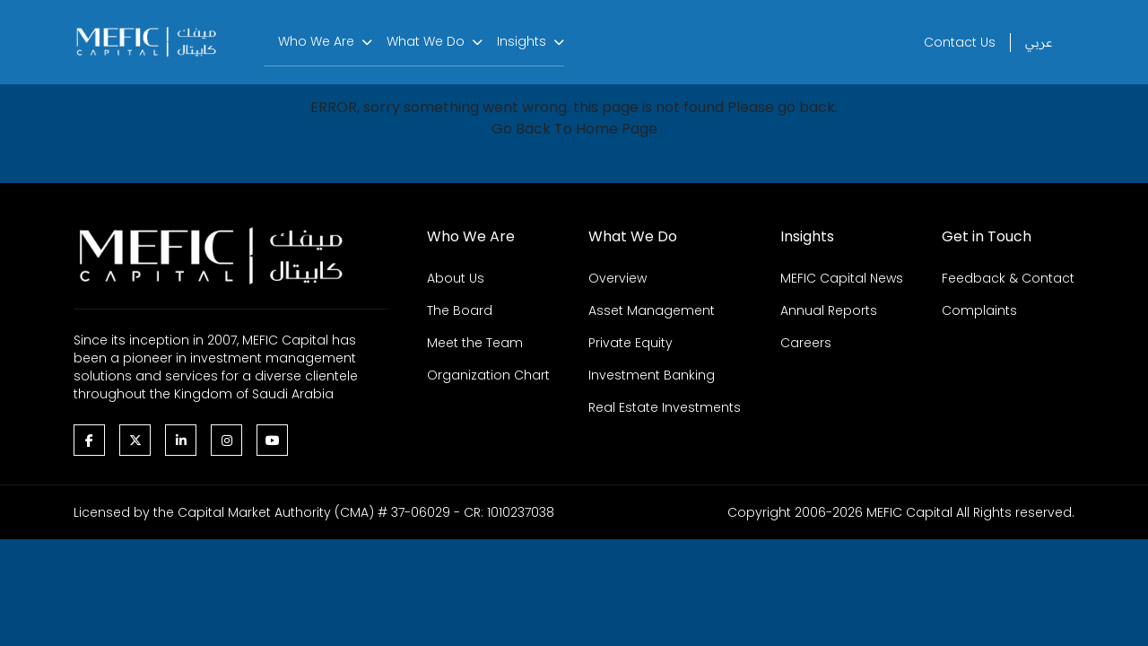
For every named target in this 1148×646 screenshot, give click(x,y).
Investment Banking (651, 375)
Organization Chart (488, 375)
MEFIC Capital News (841, 278)
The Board (459, 310)
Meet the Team (475, 343)
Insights (521, 41)
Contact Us (960, 42)
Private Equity (630, 343)
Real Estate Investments (664, 407)
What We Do (426, 41)
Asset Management (651, 310)
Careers (805, 343)
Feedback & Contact (1008, 278)
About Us (455, 278)
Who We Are (316, 41)
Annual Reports (828, 310)
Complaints (979, 310)
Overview (617, 278)
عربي (1039, 42)
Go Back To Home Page (574, 128)
